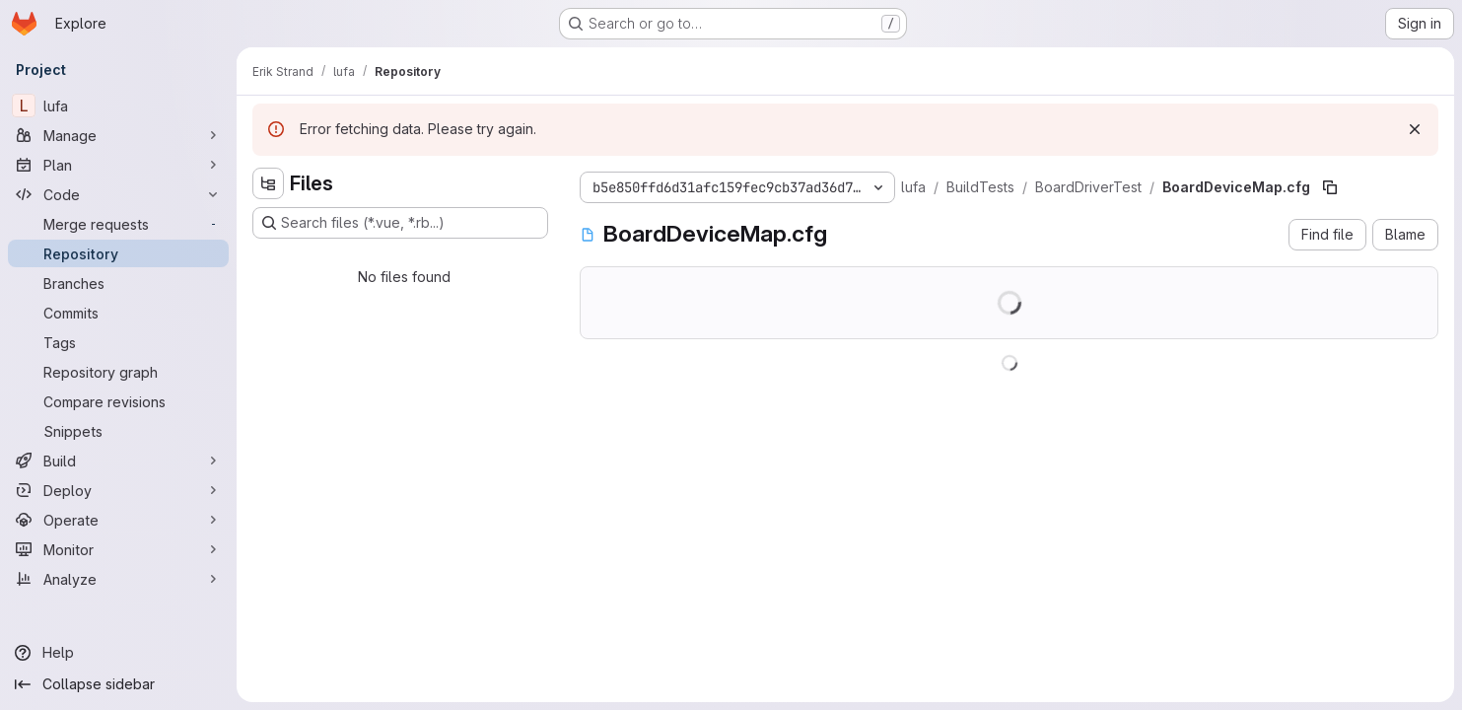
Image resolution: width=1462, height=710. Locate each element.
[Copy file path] (1330, 187)
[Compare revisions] (118, 401)
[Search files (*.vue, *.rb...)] (400, 223)
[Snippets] (118, 431)
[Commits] (118, 312)
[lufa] (118, 105)
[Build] (118, 460)
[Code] (118, 194)
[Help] (118, 653)
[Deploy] (118, 490)
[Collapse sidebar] (118, 684)
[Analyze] (118, 579)
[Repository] (118, 253)
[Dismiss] (1415, 129)
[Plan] (118, 164)
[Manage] (118, 135)
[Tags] (118, 342)
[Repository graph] (118, 372)
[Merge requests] (118, 224)
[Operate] (118, 519)
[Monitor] (118, 549)
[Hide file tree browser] (268, 183)
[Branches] (118, 283)
